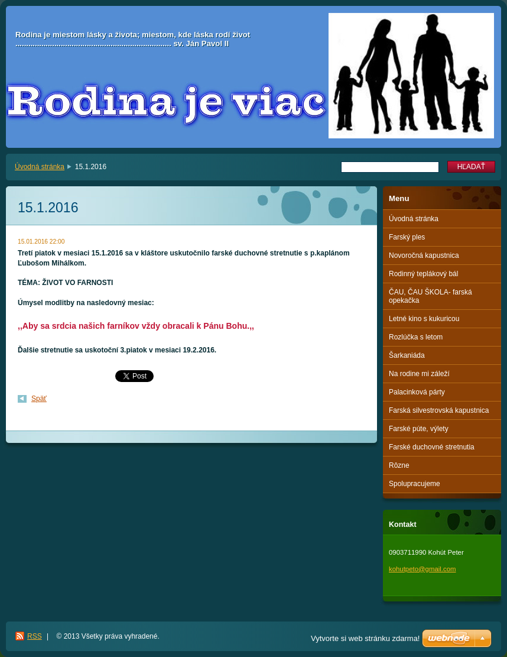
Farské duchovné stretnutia (431, 447)
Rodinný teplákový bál (423, 274)
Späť (39, 398)
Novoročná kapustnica (424, 255)
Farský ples (407, 237)
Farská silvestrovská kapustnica (439, 410)
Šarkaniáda (407, 355)
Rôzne (399, 465)
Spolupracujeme (414, 484)
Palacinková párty (417, 392)
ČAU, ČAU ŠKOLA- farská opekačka (430, 296)
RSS (34, 636)
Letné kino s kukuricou (424, 319)
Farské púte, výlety (418, 429)
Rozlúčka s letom (416, 337)
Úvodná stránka (39, 167)
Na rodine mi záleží (419, 374)
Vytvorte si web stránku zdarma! (365, 638)
